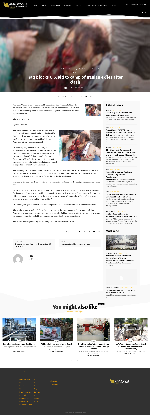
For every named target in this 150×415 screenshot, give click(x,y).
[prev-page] (72, 360)
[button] (127, 4)
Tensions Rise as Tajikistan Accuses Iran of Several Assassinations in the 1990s (118, 258)
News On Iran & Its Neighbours (58, 69)
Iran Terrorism (111, 253)
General (109, 110)
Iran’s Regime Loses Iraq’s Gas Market (19, 345)
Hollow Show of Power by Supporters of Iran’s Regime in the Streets (121, 216)
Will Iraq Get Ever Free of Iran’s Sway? (56, 345)
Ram (71, 88)
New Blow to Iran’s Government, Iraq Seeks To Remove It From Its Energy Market (93, 346)
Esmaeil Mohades (94, 355)
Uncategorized (111, 211)
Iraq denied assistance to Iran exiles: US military (33, 245)
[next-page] (77, 360)
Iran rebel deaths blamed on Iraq (75, 244)
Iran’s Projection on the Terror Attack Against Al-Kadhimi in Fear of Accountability (130, 346)
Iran (107, 127)
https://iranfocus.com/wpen (36, 259)
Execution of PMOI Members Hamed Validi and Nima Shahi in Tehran (121, 132)
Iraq (70, 69)
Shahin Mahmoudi (19, 353)
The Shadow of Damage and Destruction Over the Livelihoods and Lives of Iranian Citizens (121, 152)
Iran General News (112, 287)
